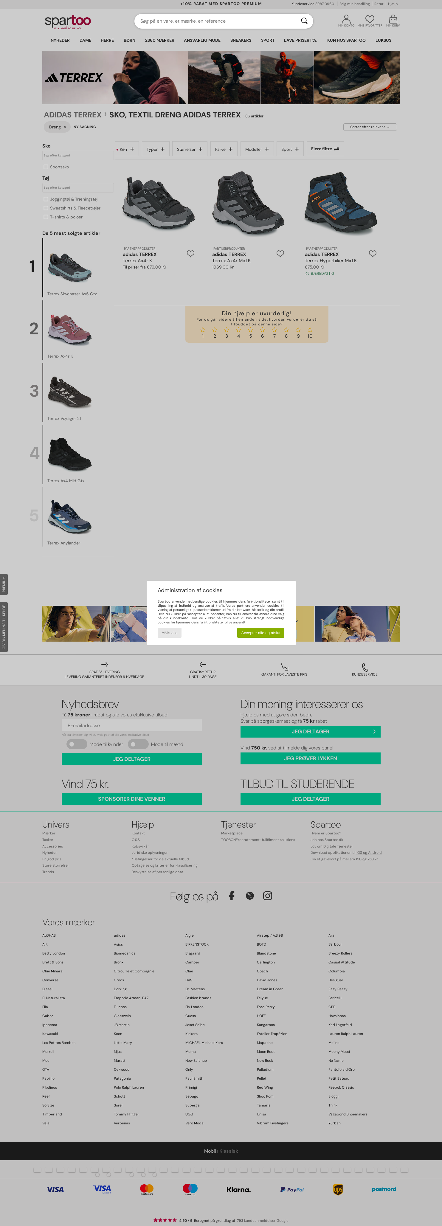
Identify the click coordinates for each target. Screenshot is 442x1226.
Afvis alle (169, 633)
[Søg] (304, 21)
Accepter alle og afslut (260, 633)
